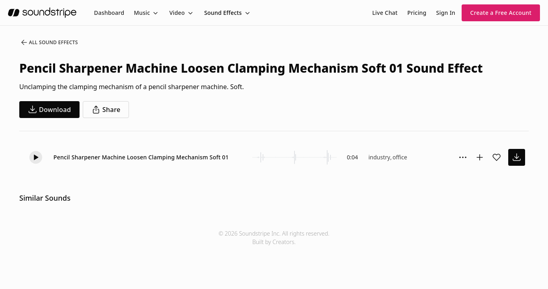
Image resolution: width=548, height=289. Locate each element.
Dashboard (109, 12)
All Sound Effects (49, 43)
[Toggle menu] (154, 13)
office (400, 157)
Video (177, 12)
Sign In (446, 12)
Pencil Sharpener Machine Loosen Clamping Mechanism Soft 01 (141, 157)
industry (379, 157)
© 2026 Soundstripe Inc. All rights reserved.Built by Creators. (274, 238)
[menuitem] (109, 12)
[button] (35, 157)
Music (142, 12)
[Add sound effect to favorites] (496, 157)
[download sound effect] (516, 157)
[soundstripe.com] (42, 12)
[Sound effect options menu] (462, 157)
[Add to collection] (479, 157)
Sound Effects (223, 12)
